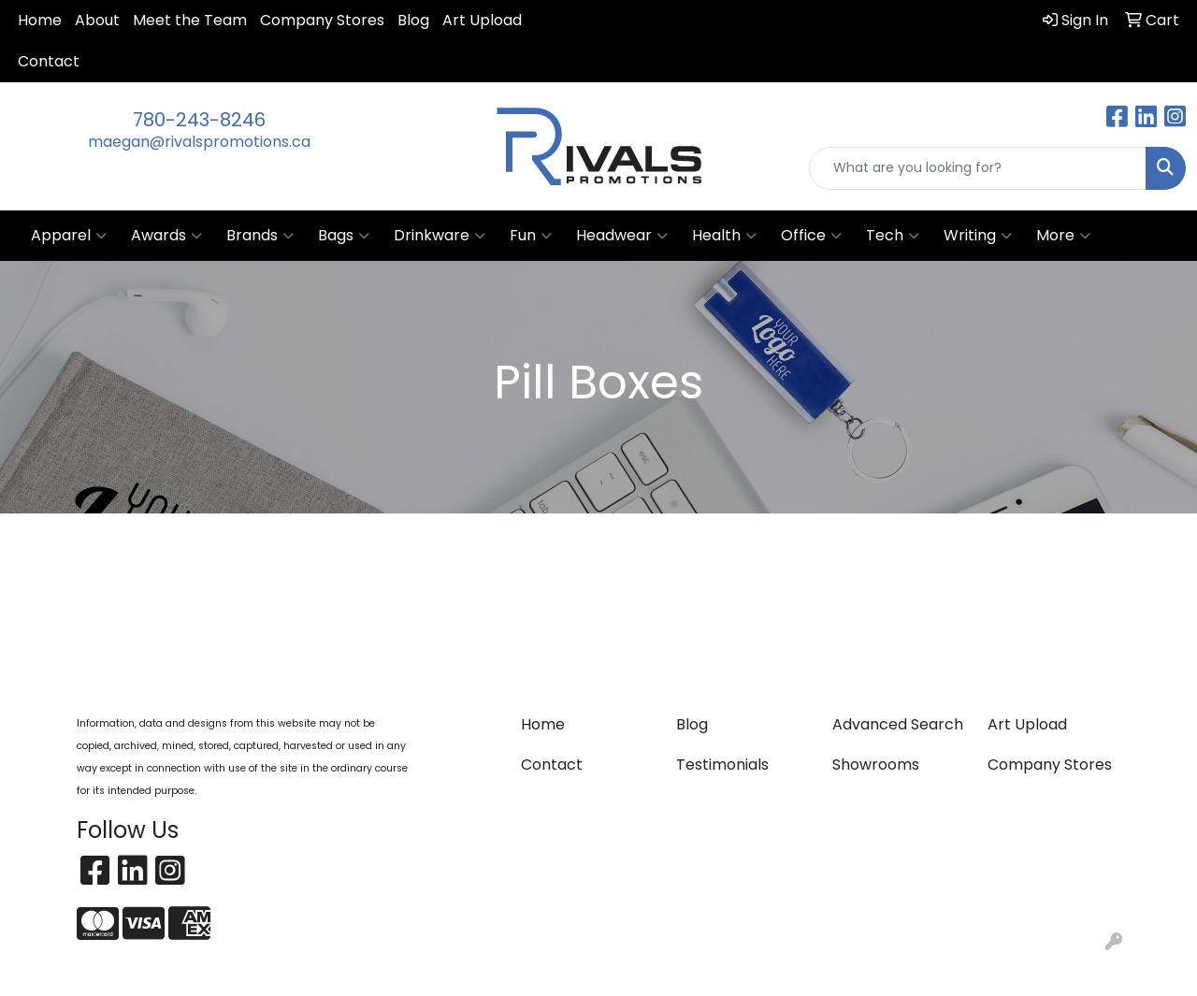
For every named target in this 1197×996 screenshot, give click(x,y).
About (97, 20)
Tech (892, 235)
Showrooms (875, 764)
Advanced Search (897, 724)
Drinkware (439, 235)
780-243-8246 (199, 120)
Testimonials (722, 764)
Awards (166, 235)
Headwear (622, 235)
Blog (413, 20)
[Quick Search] (978, 168)
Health (724, 235)
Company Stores (322, 20)
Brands (260, 235)
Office (811, 235)
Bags (343, 235)
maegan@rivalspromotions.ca (199, 141)
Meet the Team (190, 20)
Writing (978, 235)
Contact (48, 61)
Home (40, 20)
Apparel (69, 235)
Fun (531, 235)
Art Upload (482, 20)
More (1063, 235)
